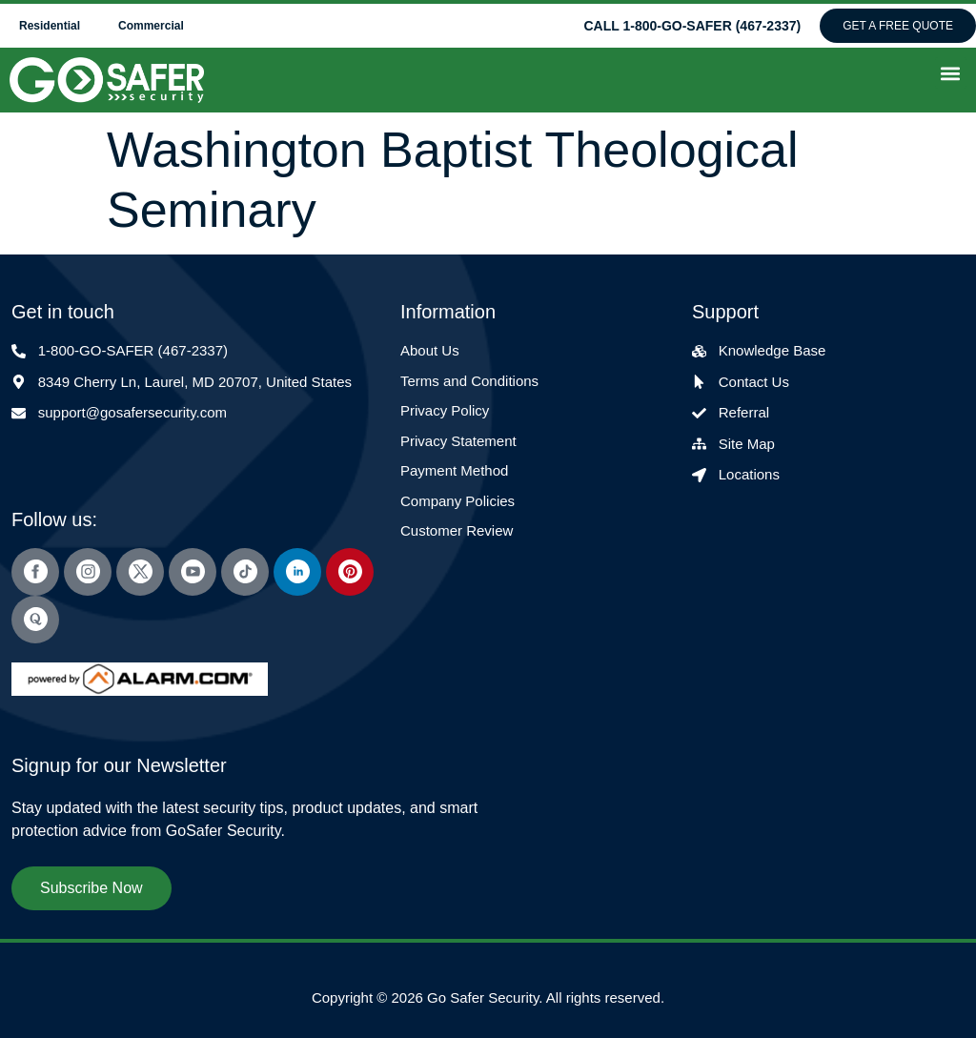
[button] (950, 73)
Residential (49, 25)
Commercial (151, 25)
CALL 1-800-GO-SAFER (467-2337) (692, 25)
